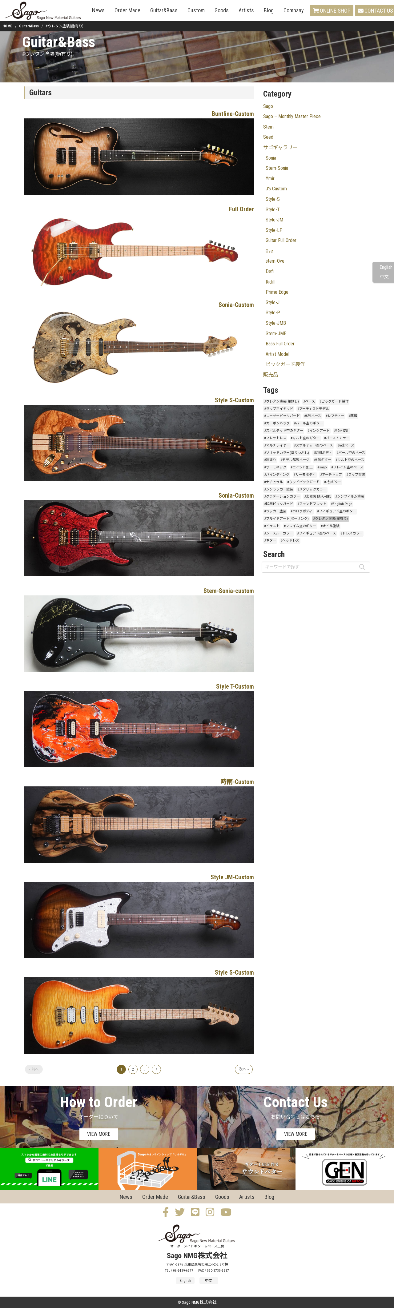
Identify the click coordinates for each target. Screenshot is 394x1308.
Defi (270, 271)
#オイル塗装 (330, 526)
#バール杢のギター (308, 423)
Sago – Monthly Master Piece (292, 116)
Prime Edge (277, 292)
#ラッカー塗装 (275, 511)
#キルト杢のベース (350, 460)
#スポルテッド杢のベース (313, 445)
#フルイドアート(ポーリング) (286, 519)
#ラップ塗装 (355, 475)
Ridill (270, 282)
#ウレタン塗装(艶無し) (281, 402)
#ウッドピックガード (303, 482)
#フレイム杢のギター (300, 526)
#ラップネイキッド (278, 409)
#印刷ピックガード (278, 504)
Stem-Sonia (277, 168)
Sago (268, 106)
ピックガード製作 (285, 364)
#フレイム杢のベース (347, 467)
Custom (196, 10)
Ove (269, 251)
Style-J (272, 302)
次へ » (244, 1069)
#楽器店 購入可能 (317, 497)
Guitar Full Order (281, 240)
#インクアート (318, 431)
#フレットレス (275, 438)
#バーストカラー (336, 438)
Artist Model (277, 354)
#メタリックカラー (311, 489)
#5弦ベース (312, 416)
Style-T (273, 210)
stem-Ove (275, 261)
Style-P (273, 313)
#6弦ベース (345, 445)
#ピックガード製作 (334, 402)
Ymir (270, 178)
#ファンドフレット (311, 504)
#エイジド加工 (302, 467)
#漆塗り (270, 460)
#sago (322, 467)
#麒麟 (352, 416)
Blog (269, 10)
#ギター (270, 541)
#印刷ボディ (322, 453)
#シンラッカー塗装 (278, 489)
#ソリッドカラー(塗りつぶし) (286, 453)
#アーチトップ (331, 475)
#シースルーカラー (278, 533)
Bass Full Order (280, 344)
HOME (7, 26)
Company (293, 10)
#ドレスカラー (351, 533)
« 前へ (34, 1069)
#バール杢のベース (350, 453)
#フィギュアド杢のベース (316, 533)
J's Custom (276, 189)
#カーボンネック (277, 423)
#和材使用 (341, 431)
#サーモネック (275, 467)
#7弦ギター (332, 482)
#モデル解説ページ (294, 460)
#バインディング (276, 475)
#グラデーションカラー (282, 497)
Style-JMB (276, 323)
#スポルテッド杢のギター (283, 431)
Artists (246, 10)
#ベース (309, 402)
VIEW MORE (98, 1134)
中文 (384, 277)
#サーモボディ (305, 475)
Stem (268, 127)
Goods (222, 10)
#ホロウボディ (301, 511)
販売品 (270, 375)
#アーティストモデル (313, 409)
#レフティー (335, 416)
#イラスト (271, 526)
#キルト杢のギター (305, 438)
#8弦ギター (322, 460)
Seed (268, 137)
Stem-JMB (276, 333)
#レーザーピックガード (282, 416)
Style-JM (274, 220)
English (386, 267)
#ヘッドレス (289, 541)
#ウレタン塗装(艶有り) (330, 519)
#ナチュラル (273, 482)
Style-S (273, 199)
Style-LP (274, 230)
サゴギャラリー (280, 147)
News (98, 10)
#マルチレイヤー (277, 445)
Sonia (271, 158)
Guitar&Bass (164, 10)
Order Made (127, 10)
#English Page (341, 504)
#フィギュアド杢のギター (336, 511)
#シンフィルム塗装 (349, 497)
